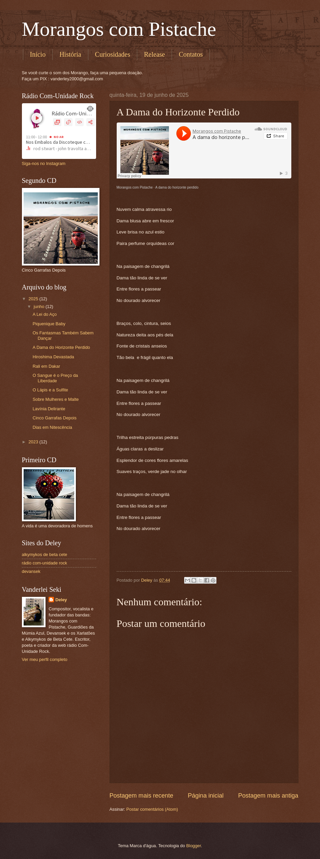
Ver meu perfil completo (44, 659)
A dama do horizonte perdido (177, 187)
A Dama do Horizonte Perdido (61, 347)
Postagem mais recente (141, 795)
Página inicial (206, 795)
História (70, 54)
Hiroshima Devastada (53, 356)
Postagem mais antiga (268, 795)
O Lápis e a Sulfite (50, 389)
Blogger (193, 845)
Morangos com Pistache (119, 29)
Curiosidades (112, 54)
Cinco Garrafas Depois (55, 417)
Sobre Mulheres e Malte (56, 399)
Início (38, 54)
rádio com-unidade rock (44, 562)
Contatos (191, 54)
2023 (33, 441)
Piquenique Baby (49, 323)
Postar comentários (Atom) (152, 809)
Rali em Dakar (46, 366)
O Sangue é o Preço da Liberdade (55, 378)
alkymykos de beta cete (44, 554)
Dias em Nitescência (52, 427)
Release (154, 54)
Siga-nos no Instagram (44, 163)
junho (40, 306)
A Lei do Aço (45, 314)
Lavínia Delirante (49, 408)
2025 (33, 298)
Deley (61, 599)
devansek (31, 571)
